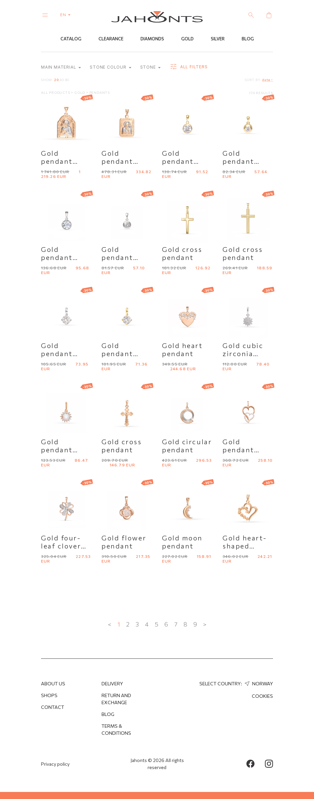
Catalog (71, 39)
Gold (187, 39)
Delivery (112, 683)
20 (56, 80)
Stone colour (110, 67)
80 (67, 80)
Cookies (262, 696)
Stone (150, 67)
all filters (188, 67)
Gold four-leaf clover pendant (61, 546)
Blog (248, 39)
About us (53, 683)
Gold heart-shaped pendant (245, 546)
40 (62, 80)
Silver (218, 39)
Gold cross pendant (182, 253)
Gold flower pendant (124, 542)
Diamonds (152, 39)
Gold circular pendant (187, 446)
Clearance (111, 39)
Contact (52, 707)
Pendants (99, 93)
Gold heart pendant (182, 350)
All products (56, 93)
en (66, 14)
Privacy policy (55, 764)
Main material (61, 67)
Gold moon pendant (182, 542)
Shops (49, 695)
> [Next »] (204, 624)
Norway (258, 683)
